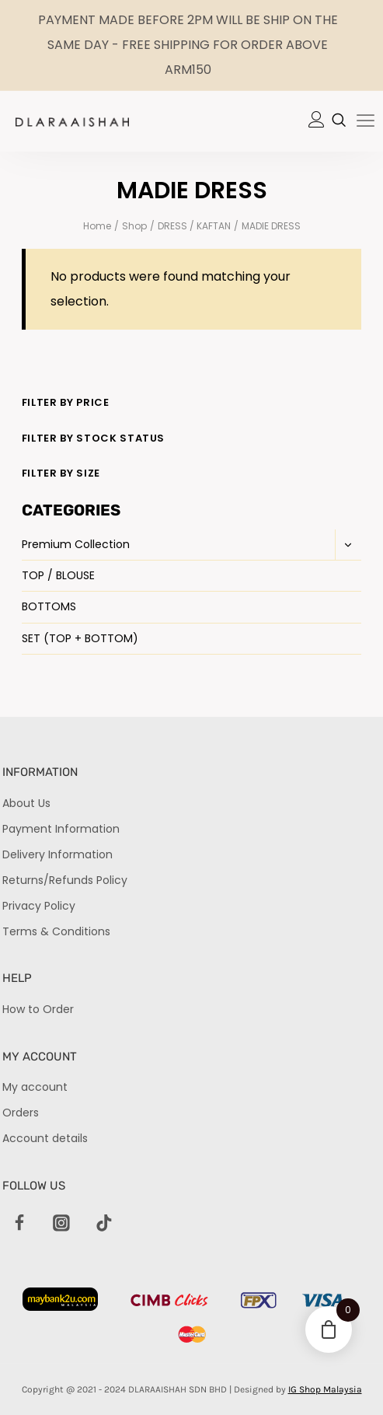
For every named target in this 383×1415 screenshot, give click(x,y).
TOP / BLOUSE (58, 575)
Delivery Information (57, 854)
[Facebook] (19, 1224)
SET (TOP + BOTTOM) (80, 638)
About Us (26, 803)
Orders (20, 1112)
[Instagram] (62, 1224)
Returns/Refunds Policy (64, 880)
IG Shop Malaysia (325, 1389)
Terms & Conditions (56, 931)
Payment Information (61, 829)
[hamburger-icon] (365, 122)
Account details (45, 1138)
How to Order (38, 1009)
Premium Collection (76, 544)
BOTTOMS (49, 606)
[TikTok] (104, 1224)
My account (35, 1087)
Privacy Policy (38, 906)
